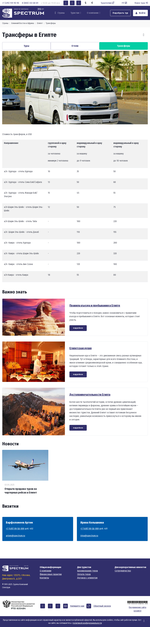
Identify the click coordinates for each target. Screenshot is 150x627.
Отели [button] (75, 45)
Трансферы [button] (123, 45)
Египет (40, 23)
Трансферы (51, 23)
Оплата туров (84, 574)
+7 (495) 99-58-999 (15, 528)
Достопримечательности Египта (89, 394)
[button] (65, 3)
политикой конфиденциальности (87, 623)
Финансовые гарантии (51, 574)
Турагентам (108, 3)
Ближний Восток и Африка (22, 23)
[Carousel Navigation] (140, 34)
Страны (5, 23)
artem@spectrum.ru (15, 535)
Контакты (44, 577)
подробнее (78, 328)
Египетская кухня (80, 348)
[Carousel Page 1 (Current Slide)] (72, 119)
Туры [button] (26, 45)
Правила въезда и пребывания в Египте (94, 305)
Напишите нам (77, 606)
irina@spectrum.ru (89, 535)
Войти (140, 13)
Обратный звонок (102, 606)
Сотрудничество (123, 570)
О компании (92, 12)
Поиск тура (141, 3)
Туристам (74, 12)
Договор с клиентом (87, 577)
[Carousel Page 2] (78, 119)
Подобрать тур (120, 13)
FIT (124, 3)
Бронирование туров (87, 570)
